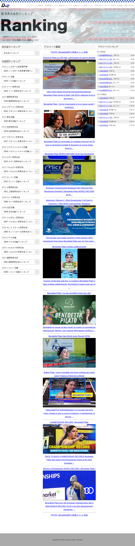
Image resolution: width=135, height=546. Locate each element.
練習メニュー (89, 5)
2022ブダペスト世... (106, 59)
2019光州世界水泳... (106, 79)
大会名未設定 (103, 71)
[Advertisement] (20, 313)
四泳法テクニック (65, 5)
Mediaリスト (78, 5)
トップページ (32, 5)
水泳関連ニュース (51, 5)
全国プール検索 (117, 5)
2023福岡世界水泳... (106, 55)
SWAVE (40, 5)
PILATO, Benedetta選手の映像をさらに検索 (69, 52)
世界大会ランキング (102, 5)
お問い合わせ (129, 5)
